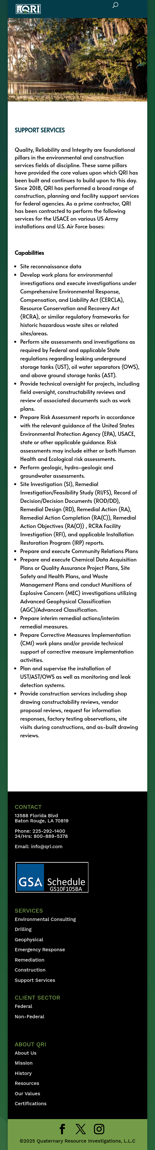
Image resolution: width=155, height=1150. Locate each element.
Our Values (27, 1094)
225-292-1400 (50, 831)
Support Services (35, 980)
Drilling (23, 929)
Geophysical (29, 940)
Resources (27, 1083)
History (23, 1073)
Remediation (30, 960)
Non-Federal (29, 1017)
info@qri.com (47, 846)
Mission (24, 1063)
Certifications (31, 1104)
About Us (25, 1053)
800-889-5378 (51, 836)
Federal (23, 1006)
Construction (30, 970)
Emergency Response (40, 950)
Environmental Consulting (45, 919)
